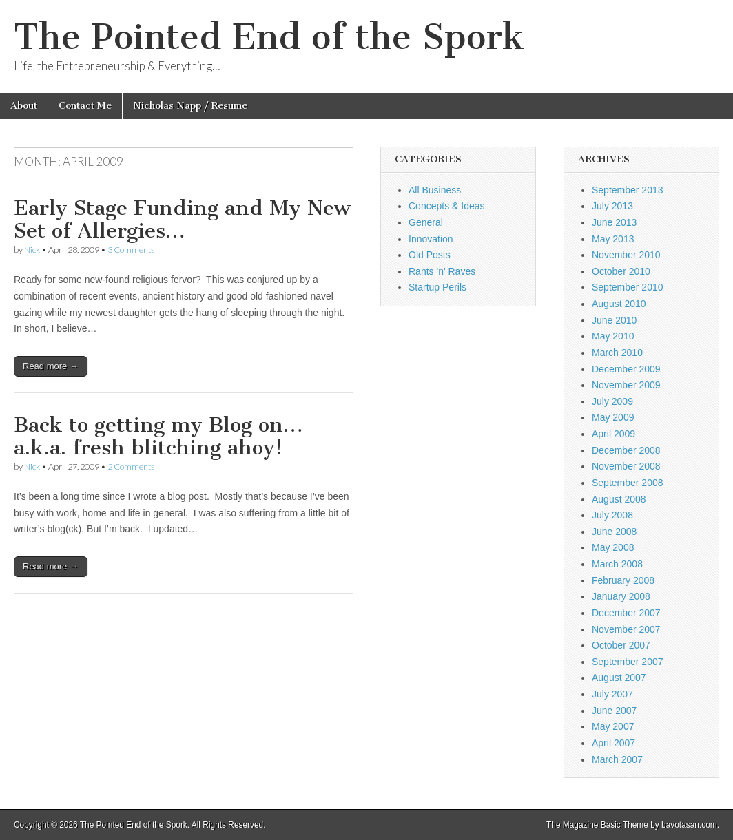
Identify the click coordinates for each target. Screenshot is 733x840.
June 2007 (614, 710)
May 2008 (613, 547)
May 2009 (613, 417)
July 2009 (612, 401)
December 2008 (626, 450)
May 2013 (613, 238)
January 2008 (621, 596)
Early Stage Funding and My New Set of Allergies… (182, 220)
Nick (32, 249)
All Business (435, 190)
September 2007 (627, 661)
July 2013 (612, 205)
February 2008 (623, 580)
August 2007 (619, 677)
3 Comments (130, 249)
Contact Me (85, 106)
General (426, 222)
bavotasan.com (689, 825)
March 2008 (617, 563)
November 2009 (626, 384)
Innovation (431, 238)
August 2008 (619, 499)
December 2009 (626, 369)
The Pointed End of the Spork (269, 37)
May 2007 (613, 726)
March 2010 (617, 352)
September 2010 (627, 287)
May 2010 (613, 336)
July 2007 (612, 694)
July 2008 (612, 515)
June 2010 (614, 320)
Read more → (51, 366)
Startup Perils (437, 287)
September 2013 (627, 190)
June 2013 (614, 222)
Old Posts (430, 254)
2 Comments (130, 466)
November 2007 (626, 629)
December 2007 (626, 612)
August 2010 (619, 303)
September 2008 (627, 482)
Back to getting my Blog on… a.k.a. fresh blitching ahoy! (158, 436)
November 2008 (626, 466)
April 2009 (613, 433)
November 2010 (626, 254)
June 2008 (614, 531)
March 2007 (617, 759)
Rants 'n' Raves (442, 271)
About (23, 106)
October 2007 (621, 645)
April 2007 (613, 742)
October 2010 (621, 271)
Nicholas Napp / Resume (190, 106)
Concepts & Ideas (447, 205)
